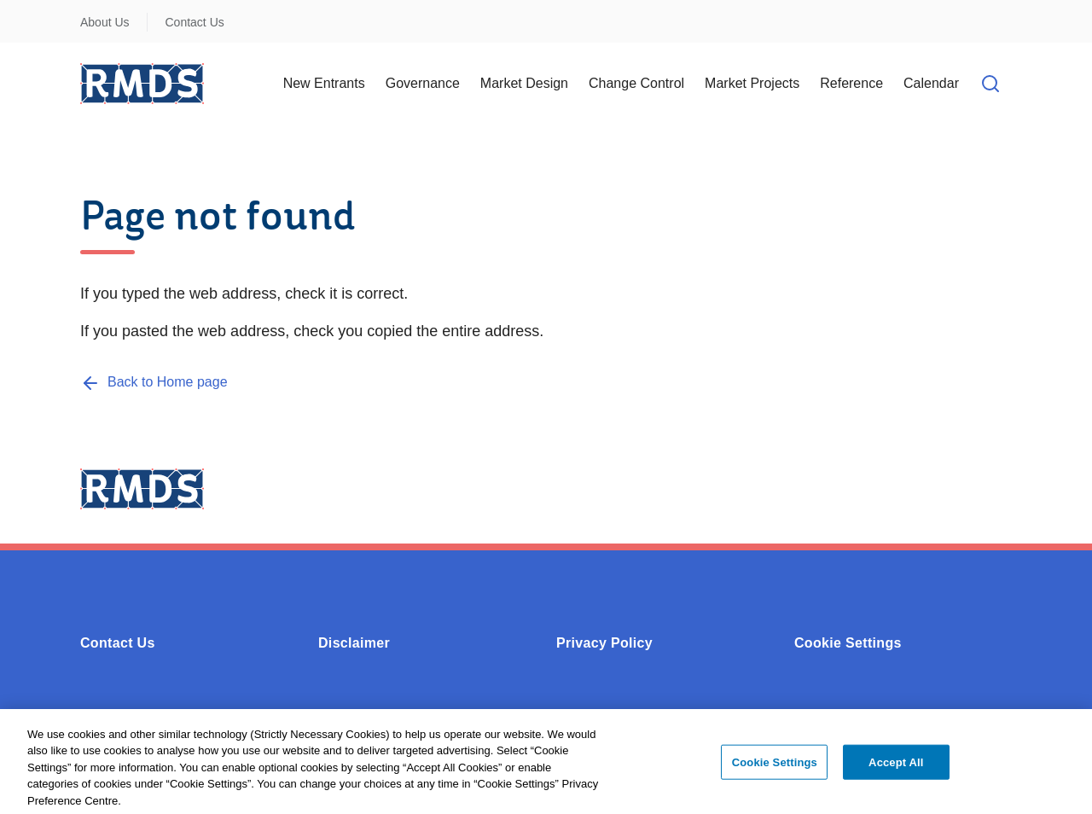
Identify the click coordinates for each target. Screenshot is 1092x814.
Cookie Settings (848, 643)
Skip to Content (27, 10)
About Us (105, 22)
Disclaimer (354, 643)
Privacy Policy (604, 643)
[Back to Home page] (154, 382)
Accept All (895, 765)
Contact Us (195, 22)
